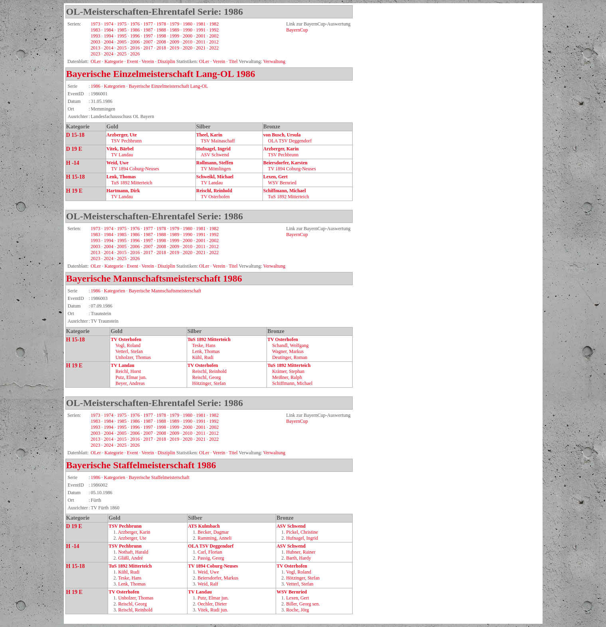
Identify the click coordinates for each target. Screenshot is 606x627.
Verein (219, 452)
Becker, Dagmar (213, 532)
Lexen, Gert (275, 176)
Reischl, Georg (206, 377)
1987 (148, 30)
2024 (108, 54)
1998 (161, 36)
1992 (214, 30)
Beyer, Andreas (130, 383)
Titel (233, 452)
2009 (174, 42)
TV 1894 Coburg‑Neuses (135, 169)
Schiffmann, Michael (284, 190)
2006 (135, 42)
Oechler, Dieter (212, 604)
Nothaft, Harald (133, 552)
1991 (200, 30)
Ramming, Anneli (214, 538)
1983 (95, 30)
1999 (174, 36)
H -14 (72, 163)
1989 (174, 30)
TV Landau (122, 155)
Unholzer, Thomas (133, 357)
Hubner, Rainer (301, 552)
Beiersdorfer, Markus (217, 578)
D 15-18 (75, 135)
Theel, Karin (209, 135)
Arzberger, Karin (281, 149)
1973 (95, 24)
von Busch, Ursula (282, 135)
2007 (148, 42)
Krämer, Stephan (288, 371)
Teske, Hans (203, 345)
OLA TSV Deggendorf (290, 141)
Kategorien (114, 86)
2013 (95, 48)
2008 (161, 42)
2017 (148, 48)
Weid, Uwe (117, 163)
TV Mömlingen (216, 169)
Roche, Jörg (297, 610)
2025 (121, 54)
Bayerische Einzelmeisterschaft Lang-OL (150, 74)
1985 (121, 30)
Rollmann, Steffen (214, 163)
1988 (161, 30)
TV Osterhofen (215, 196)
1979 (174, 24)
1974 (108, 24)
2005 (121, 42)
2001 (200, 36)
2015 (121, 48)
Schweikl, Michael (214, 176)
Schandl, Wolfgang (290, 345)
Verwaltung (274, 61)
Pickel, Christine (302, 532)
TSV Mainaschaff (218, 141)
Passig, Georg (210, 558)
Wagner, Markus (288, 351)
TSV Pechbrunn (126, 141)
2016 (135, 48)
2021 (200, 48)
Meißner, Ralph (287, 377)
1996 (135, 36)
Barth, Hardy (298, 558)
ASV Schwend (215, 155)
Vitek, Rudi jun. (212, 610)
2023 (95, 54)
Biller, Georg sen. (303, 604)
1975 (121, 24)
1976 (135, 24)
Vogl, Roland (127, 345)
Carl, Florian (209, 552)
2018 (161, 48)
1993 (95, 36)
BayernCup (297, 30)
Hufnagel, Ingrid (213, 149)
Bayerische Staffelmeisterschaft (130, 465)
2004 (108, 42)
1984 (108, 30)
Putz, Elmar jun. (130, 377)
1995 (121, 36)
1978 (161, 24)
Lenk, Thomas (121, 176)
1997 (148, 36)
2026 (135, 54)
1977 (148, 24)
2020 (187, 48)
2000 (187, 36)
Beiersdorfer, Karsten (285, 163)
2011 (200, 42)
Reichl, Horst (128, 371)
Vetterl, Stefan (129, 351)
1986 (135, 30)
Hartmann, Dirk (123, 190)
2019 (174, 48)
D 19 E (74, 149)
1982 (214, 24)
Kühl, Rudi (202, 357)
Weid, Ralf (207, 584)
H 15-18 (75, 177)
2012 (214, 42)
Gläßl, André (130, 558)
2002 (214, 36)
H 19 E (74, 191)
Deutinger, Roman (289, 357)
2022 (214, 48)
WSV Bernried (282, 182)
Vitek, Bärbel (120, 149)
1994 (108, 36)
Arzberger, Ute (122, 135)
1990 (187, 30)
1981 (200, 24)
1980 (187, 24)
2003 (95, 42)
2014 (108, 48)
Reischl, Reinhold (214, 190)
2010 (187, 42)
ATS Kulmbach (203, 526)
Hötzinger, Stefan (209, 383)
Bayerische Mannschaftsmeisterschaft (143, 278)
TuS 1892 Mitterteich (131, 182)
